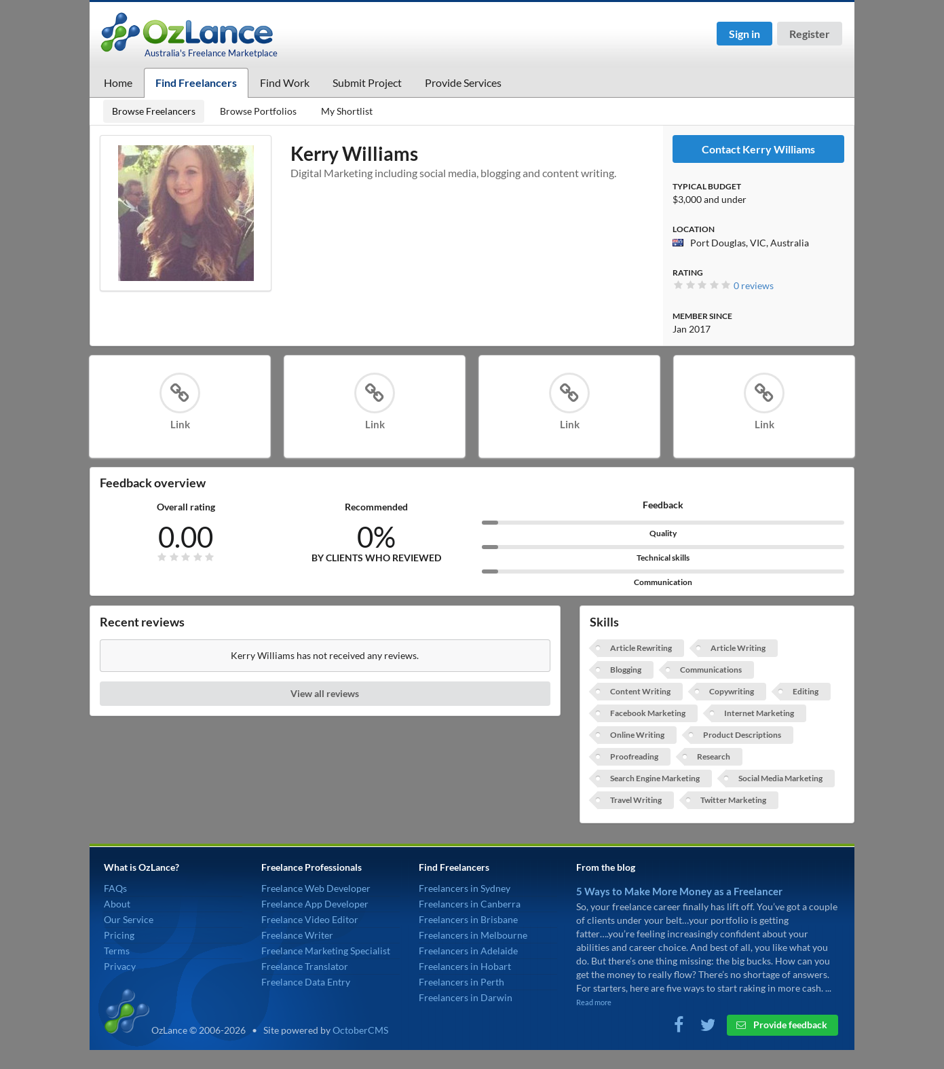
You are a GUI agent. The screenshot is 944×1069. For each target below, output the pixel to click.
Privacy (120, 966)
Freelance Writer (297, 935)
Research (713, 756)
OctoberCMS (360, 1030)
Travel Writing (636, 800)
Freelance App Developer (315, 903)
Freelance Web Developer (316, 888)
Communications (711, 669)
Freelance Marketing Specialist (325, 950)
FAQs (115, 888)
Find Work (284, 82)
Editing (805, 691)
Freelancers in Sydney (464, 888)
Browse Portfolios (258, 111)
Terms (117, 950)
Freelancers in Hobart (465, 966)
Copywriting (731, 691)
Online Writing (637, 735)
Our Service (128, 919)
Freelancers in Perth (461, 982)
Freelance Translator (304, 966)
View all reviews (324, 693)
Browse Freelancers (153, 111)
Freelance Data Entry (305, 982)
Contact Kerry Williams (758, 149)
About (117, 903)
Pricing (119, 935)
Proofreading (634, 756)
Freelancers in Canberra (470, 903)
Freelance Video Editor (309, 919)
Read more (593, 1002)
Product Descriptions (742, 735)
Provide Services (463, 82)
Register (809, 33)
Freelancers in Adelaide (468, 950)
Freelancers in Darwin (465, 997)
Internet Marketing (759, 713)
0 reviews (754, 285)
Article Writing (738, 648)
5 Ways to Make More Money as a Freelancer (679, 891)
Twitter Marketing (733, 800)
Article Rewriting (641, 648)
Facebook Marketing (647, 713)
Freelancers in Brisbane (468, 919)
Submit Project (367, 82)
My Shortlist (347, 111)
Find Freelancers (196, 82)
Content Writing (640, 691)
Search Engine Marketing (655, 778)
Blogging (625, 669)
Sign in (744, 33)
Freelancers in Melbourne (473, 935)
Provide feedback (781, 1024)
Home (118, 82)
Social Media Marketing (780, 778)
